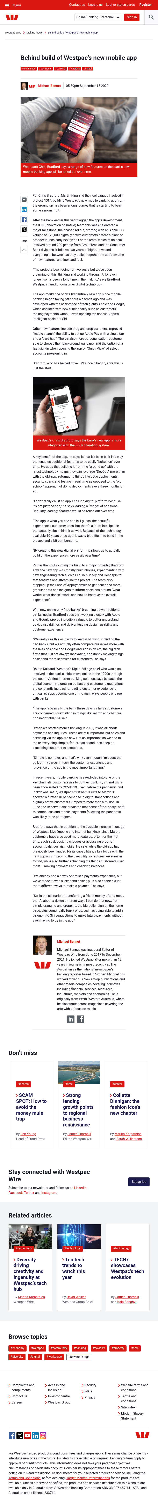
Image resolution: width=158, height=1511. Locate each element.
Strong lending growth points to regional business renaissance (78, 1110)
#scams (23, 1084)
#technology (24, 1248)
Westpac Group (59, 1402)
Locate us (95, 5)
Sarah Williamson (129, 1139)
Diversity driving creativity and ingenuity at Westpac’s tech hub (30, 1274)
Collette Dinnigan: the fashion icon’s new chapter (125, 1104)
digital (88, 68)
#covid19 (99, 1348)
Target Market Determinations (88, 1478)
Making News (34, 32)
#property (118, 1348)
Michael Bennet (49, 86)
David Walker (76, 1297)
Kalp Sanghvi (126, 1302)
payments (45, 68)
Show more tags (79, 1357)
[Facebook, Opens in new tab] (11, 1435)
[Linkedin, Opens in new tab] (35, 1435)
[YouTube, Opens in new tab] (27, 1435)
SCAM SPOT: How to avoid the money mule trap (31, 1107)
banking (60, 68)
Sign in (132, 17)
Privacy (90, 1397)
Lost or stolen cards (120, 5)
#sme (69, 1084)
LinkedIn (80, 1188)
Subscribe (139, 1182)
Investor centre (59, 1396)
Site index (128, 1407)
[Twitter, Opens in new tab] (19, 1435)
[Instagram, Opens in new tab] (43, 1438)
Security (90, 1385)
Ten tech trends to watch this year (73, 1268)
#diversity (17, 1356)
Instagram (48, 1193)
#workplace (54, 1356)
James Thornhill (79, 1134)
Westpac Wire (13, 32)
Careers (17, 1402)
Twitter (29, 1193)
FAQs (88, 1391)
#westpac (37, 1348)
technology (28, 68)
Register (145, 5)
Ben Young (28, 1134)
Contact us (77, 5)
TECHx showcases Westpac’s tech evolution (127, 1268)
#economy (17, 1348)
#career (117, 1084)
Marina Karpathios (128, 1134)
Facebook (15, 1193)
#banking (80, 1348)
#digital (35, 1356)
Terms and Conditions (24, 1478)
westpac (74, 68)
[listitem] (30, 1267)
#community (59, 1348)
